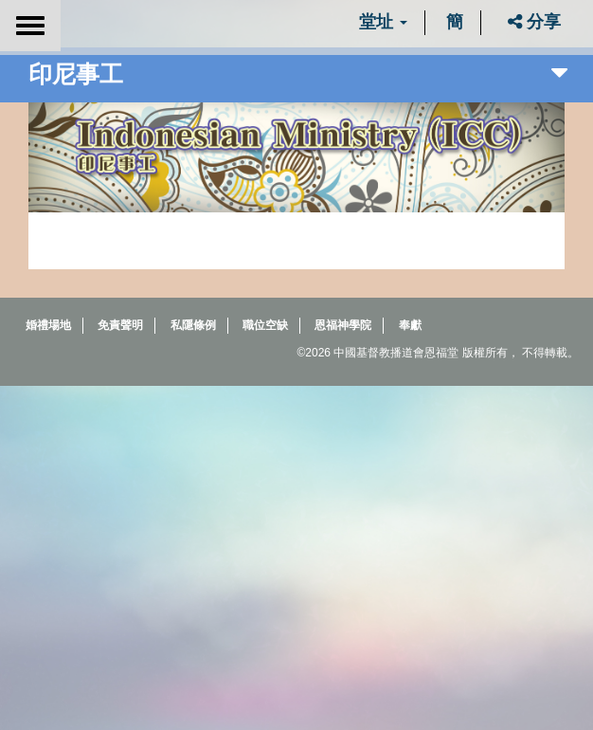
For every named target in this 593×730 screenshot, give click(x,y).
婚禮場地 (48, 325)
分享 (534, 21)
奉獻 (410, 325)
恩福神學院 (342, 325)
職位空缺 (265, 325)
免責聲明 (120, 325)
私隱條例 (193, 325)
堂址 (383, 21)
